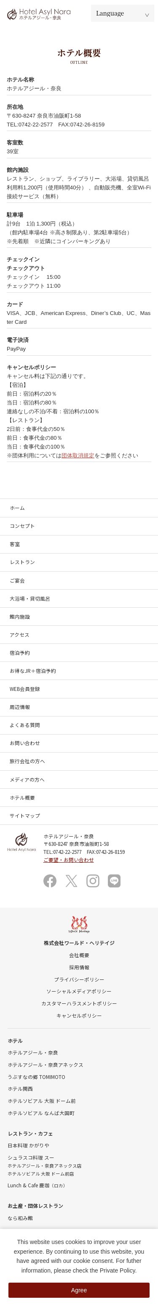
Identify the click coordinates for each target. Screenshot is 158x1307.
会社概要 (79, 954)
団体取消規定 (78, 455)
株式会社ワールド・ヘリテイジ (79, 942)
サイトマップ (25, 815)
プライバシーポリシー (79, 979)
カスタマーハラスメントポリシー (79, 1003)
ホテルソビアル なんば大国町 (41, 1112)
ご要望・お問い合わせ (68, 859)
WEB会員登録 (25, 688)
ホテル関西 (20, 1088)
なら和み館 (20, 1217)
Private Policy (117, 1270)
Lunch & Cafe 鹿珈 (38, 1185)
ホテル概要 (22, 797)
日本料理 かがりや (28, 1145)
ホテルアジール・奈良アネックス (45, 1064)
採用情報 (79, 967)
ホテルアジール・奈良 (33, 1052)
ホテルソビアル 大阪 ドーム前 (42, 1100)
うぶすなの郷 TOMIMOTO (36, 1076)
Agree (79, 1290)
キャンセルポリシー (79, 1015)
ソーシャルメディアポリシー (79, 991)
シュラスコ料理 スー (31, 1157)
